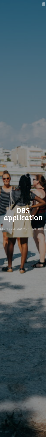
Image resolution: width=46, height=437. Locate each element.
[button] (43, 4)
